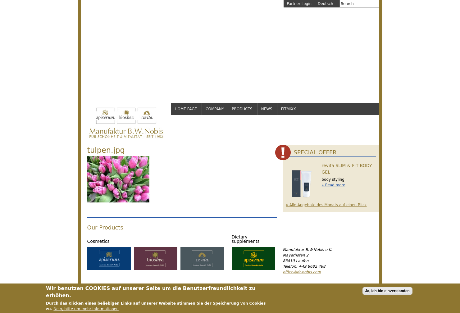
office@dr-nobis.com (302, 272)
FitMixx (288, 109)
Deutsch (325, 4)
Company (215, 109)
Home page (186, 109)
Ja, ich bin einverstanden (387, 293)
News (266, 109)
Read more (335, 185)
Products (242, 109)
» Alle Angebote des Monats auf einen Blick (326, 205)
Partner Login (299, 4)
